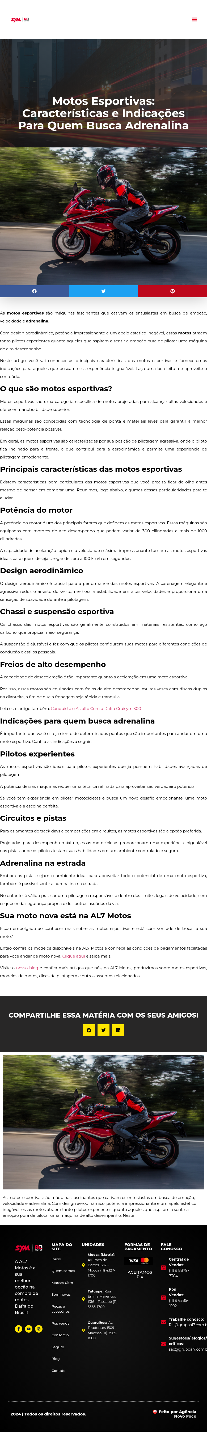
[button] (194, 19)
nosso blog (27, 967)
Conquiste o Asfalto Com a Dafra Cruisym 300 (96, 708)
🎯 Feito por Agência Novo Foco (174, 1414)
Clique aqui (73, 956)
